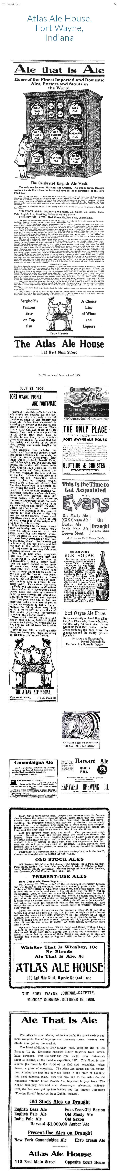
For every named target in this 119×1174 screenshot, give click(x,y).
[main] (59, 27)
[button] (3, 4)
